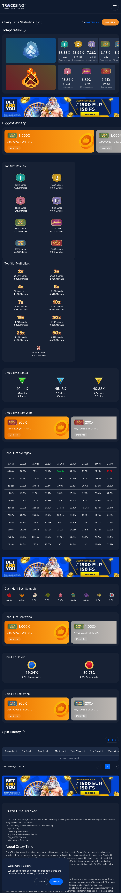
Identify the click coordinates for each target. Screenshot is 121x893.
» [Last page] (116, 674)
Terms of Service (84, 888)
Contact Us (114, 888)
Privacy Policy (100, 888)
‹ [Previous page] (103, 674)
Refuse (42, 881)
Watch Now (110, 22)
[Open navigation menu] (115, 7)
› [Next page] (112, 674)
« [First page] (98, 674)
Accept (56, 881)
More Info (14, 150)
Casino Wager (84, 872)
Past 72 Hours (92, 22)
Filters (111, 647)
